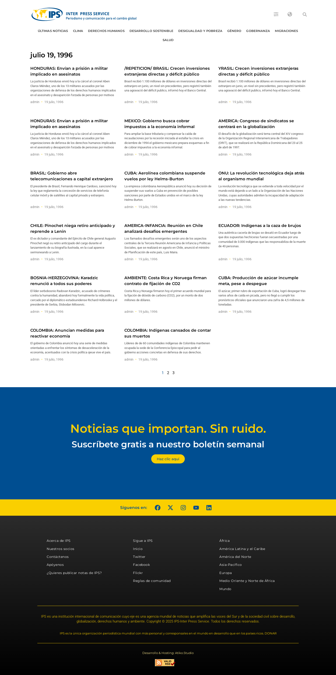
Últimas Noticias (53, 31)
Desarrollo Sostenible (151, 31)
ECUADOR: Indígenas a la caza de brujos (259, 225)
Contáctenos (58, 557)
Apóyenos (55, 565)
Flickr (138, 573)
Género (234, 31)
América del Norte (235, 557)
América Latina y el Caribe (242, 549)
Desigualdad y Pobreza (200, 31)
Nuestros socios (60, 549)
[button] (304, 14)
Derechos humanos (106, 31)
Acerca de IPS (59, 541)
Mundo (225, 589)
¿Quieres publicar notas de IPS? (74, 573)
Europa (225, 573)
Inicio (138, 549)
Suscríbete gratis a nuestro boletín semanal (168, 444)
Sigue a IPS (143, 541)
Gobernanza (258, 31)
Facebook (141, 565)
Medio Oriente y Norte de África (247, 581)
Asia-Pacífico (230, 565)
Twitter (139, 557)
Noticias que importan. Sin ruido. (168, 428)
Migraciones (286, 31)
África (224, 541)
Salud (168, 40)
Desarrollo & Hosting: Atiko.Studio (168, 653)
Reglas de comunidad (152, 581)
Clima (78, 31)
